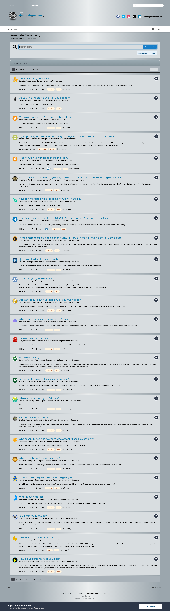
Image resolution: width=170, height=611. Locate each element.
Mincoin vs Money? (29, 357)
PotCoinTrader (24, 381)
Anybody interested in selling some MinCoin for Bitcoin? (50, 198)
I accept (150, 607)
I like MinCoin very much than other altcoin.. (43, 157)
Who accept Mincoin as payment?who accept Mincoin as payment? (56, 439)
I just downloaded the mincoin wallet (39, 259)
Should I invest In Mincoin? (34, 338)
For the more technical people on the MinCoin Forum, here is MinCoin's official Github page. (70, 237)
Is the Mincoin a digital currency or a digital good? (46, 477)
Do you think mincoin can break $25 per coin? (44, 97)
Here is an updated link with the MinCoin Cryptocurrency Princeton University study (66, 218)
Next (22, 69)
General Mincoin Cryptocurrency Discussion (67, 180)
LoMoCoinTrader (25, 441)
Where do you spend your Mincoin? (39, 398)
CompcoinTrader (25, 360)
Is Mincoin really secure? (33, 516)
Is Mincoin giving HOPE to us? (35, 278)
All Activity (12, 12)
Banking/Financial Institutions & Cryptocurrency (57, 139)
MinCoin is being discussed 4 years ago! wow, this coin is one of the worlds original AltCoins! (70, 177)
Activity (21, 6)
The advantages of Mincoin (34, 417)
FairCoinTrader (24, 302)
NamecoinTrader (25, 281)
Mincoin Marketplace (54, 81)
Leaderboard (33, 5)
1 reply (39, 190)
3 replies (40, 209)
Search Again (150, 47)
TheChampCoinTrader (27, 180)
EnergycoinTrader (26, 401)
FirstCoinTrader (25, 262)
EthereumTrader (25, 100)
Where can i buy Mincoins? (34, 78)
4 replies (40, 128)
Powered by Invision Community (85, 598)
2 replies (40, 169)
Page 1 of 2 (36, 69)
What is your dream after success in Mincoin (43, 319)
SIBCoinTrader (24, 221)
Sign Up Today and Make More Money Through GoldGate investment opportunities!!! (67, 136)
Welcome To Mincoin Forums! (56, 100)
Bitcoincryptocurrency (27, 160)
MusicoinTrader (25, 540)
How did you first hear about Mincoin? (40, 558)
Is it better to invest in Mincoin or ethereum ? (44, 379)
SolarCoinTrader (25, 81)
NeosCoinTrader (25, 561)
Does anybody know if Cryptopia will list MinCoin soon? (50, 299)
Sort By (154, 69)
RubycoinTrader (25, 341)
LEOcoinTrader (24, 240)
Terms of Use (39, 608)
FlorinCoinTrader (25, 480)
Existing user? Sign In (152, 17)
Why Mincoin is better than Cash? (38, 537)
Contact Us (79, 593)
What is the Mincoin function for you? (40, 458)
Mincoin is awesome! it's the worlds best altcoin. (46, 117)
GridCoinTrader (25, 420)
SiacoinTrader (24, 201)
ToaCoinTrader (25, 518)
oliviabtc (22, 139)
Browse (11, 5)
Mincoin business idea (31, 496)
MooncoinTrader (25, 499)
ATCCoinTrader (25, 461)
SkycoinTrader (24, 321)
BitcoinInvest (24, 119)
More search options (146, 53)
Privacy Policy (67, 593)
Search (23, 12)
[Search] (145, 5)
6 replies (40, 89)
